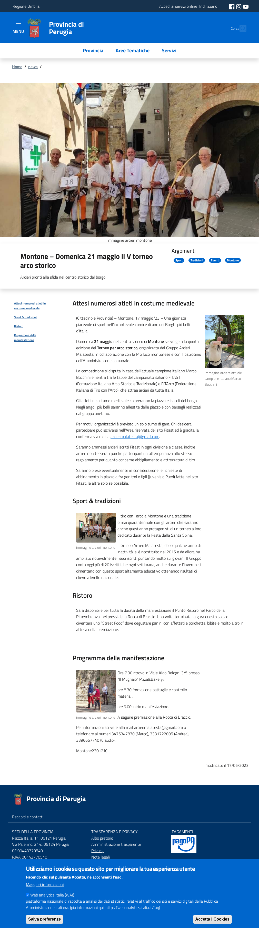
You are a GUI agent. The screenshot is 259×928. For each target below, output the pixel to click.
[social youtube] (245, 6)
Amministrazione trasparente (116, 844)
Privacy (97, 851)
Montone (233, 260)
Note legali (100, 857)
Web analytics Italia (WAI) (52, 901)
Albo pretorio (102, 838)
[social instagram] (239, 6)
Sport (179, 260)
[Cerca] (240, 28)
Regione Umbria (26, 6)
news (33, 67)
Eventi (215, 260)
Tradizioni (197, 260)
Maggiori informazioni (45, 891)
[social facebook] (232, 6)
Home (17, 67)
